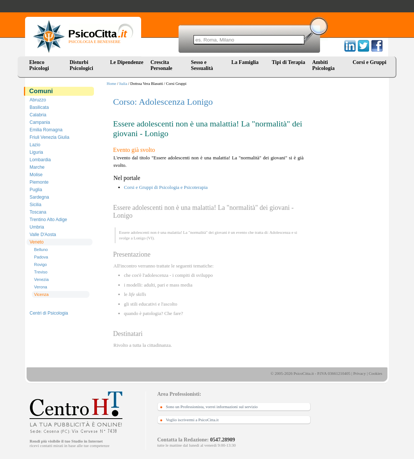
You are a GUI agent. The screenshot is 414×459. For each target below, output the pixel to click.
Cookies (375, 373)
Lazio (35, 144)
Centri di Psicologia (49, 313)
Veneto (36, 242)
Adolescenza (280, 232)
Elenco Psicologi (39, 65)
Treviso (41, 272)
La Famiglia (246, 62)
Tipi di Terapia (288, 62)
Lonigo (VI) (143, 238)
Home (111, 84)
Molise (36, 174)
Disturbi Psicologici (81, 65)
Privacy (359, 373)
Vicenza (41, 294)
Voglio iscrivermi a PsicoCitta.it (192, 419)
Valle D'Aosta (43, 234)
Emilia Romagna (46, 129)
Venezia (41, 279)
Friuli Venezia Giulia (49, 137)
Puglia (36, 189)
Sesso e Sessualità (202, 65)
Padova (41, 257)
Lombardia (40, 159)
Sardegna (39, 197)
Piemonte (39, 182)
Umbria (37, 227)
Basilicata (39, 107)
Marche (37, 167)
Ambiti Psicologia (323, 65)
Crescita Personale (161, 65)
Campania (40, 122)
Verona (40, 287)
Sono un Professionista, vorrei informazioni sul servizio (212, 406)
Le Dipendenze (126, 62)
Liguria (36, 152)
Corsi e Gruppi (369, 62)
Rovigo (40, 264)
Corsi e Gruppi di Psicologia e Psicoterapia (166, 187)
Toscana (38, 212)
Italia (123, 84)
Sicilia (35, 204)
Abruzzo (38, 99)
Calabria (38, 114)
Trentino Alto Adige (48, 219)
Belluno (41, 249)
